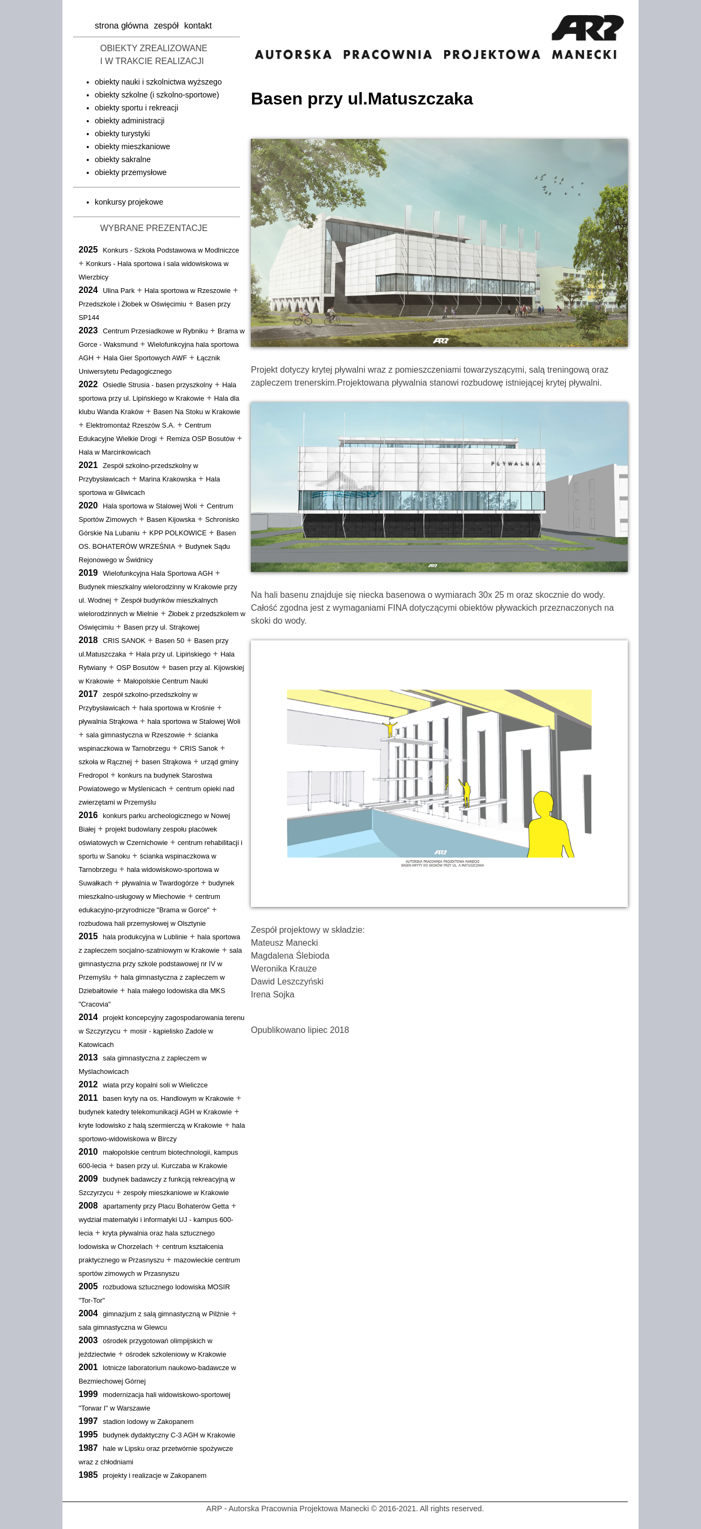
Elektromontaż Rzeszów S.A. (130, 425)
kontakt (198, 25)
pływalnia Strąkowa (108, 721)
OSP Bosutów (137, 668)
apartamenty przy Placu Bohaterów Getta (166, 1206)
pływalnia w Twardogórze (160, 883)
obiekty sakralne (123, 159)
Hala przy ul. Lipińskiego (173, 654)
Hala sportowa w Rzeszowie (187, 291)
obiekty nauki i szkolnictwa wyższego (158, 82)
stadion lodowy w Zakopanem (148, 1422)
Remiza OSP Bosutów (200, 439)
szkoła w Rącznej (105, 762)
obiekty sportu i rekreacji (136, 107)
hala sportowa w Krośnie (176, 708)
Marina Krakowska (167, 479)
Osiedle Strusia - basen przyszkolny (157, 385)
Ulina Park (119, 291)
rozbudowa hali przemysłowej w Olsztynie (142, 923)
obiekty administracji (130, 120)
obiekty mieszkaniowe (132, 146)
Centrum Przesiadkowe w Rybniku (155, 331)
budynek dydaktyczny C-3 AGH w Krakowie (169, 1435)
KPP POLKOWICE (177, 533)
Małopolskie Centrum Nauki (166, 681)
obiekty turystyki (122, 133)
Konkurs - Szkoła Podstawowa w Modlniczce (171, 250)
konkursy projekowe (129, 202)
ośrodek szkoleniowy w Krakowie (175, 1354)
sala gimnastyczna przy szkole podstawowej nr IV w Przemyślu (160, 963)
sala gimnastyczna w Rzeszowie (135, 735)
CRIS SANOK (124, 641)
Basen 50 (169, 641)
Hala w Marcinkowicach (115, 452)
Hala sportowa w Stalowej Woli (150, 506)
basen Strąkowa (166, 762)
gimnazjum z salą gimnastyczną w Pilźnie (166, 1314)
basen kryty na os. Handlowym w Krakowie (168, 1098)
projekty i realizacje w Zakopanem (155, 1475)
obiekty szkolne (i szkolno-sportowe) (157, 94)
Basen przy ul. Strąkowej (162, 627)
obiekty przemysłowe (131, 172)
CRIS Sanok (199, 748)
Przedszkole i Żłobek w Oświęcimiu (132, 304)
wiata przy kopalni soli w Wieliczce (155, 1085)
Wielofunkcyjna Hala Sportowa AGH (158, 573)
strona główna (122, 25)
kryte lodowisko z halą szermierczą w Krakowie (150, 1125)
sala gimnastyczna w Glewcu (123, 1327)
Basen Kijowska (170, 519)
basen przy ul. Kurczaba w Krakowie (171, 1166)
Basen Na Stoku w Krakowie (196, 412)
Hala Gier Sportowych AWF (145, 358)
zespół (166, 25)
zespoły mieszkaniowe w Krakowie (176, 1193)
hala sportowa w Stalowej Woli (194, 721)
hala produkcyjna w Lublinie (145, 937)
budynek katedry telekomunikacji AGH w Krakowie (155, 1112)
